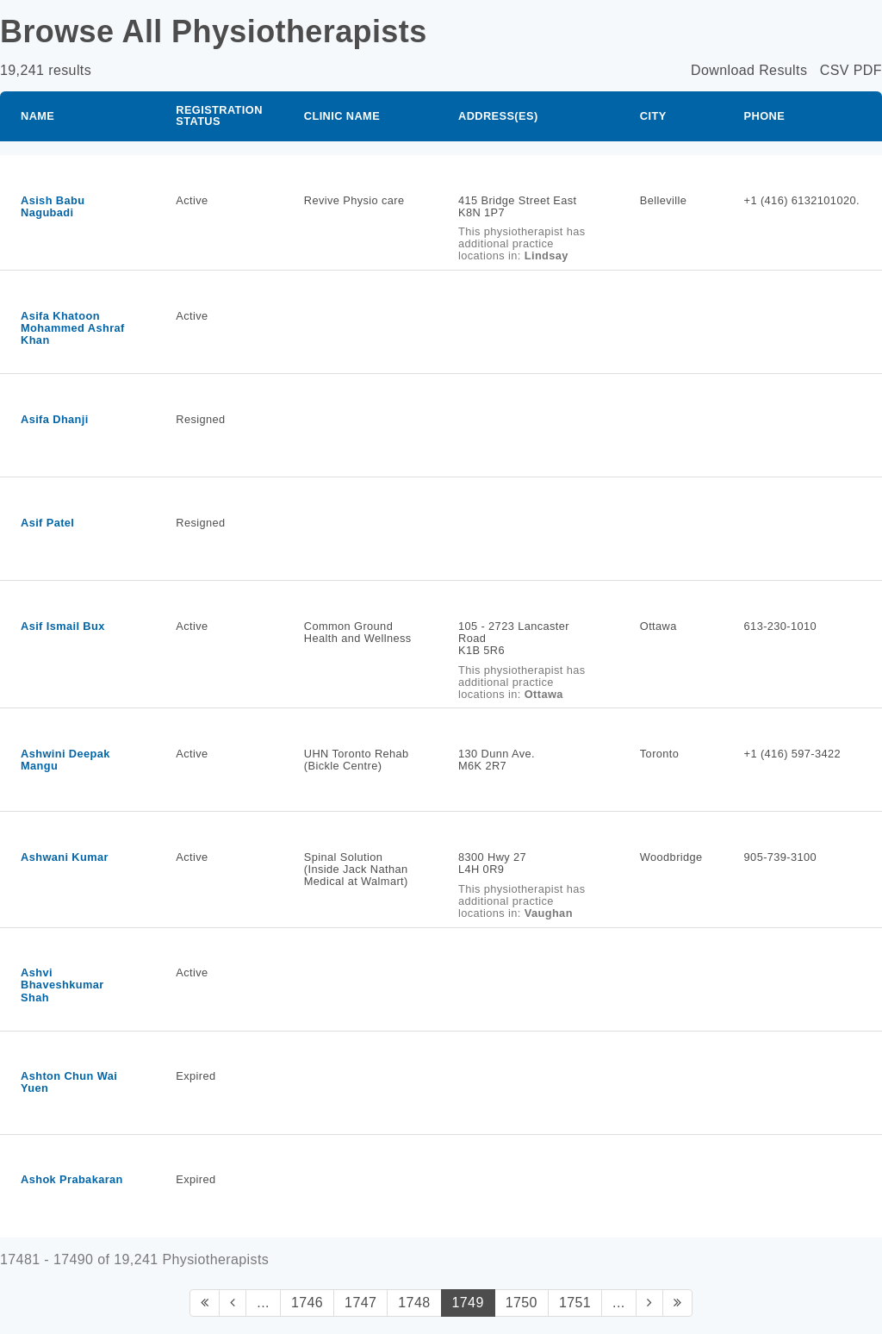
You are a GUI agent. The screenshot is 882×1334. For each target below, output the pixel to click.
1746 (307, 1302)
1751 (575, 1302)
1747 (360, 1302)
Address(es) (498, 115)
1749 (468, 1302)
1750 (521, 1302)
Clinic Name (342, 115)
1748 (414, 1302)
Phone (765, 115)
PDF (868, 70)
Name (37, 115)
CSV (834, 70)
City (653, 115)
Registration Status (219, 115)
